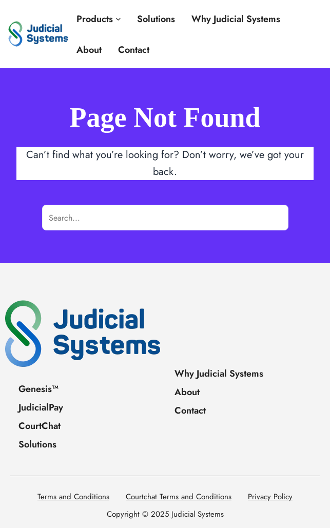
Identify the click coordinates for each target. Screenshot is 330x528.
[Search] (275, 217)
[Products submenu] (118, 19)
